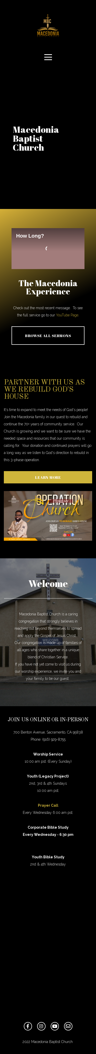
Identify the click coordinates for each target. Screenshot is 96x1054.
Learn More (48, 477)
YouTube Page (67, 315)
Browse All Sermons (48, 335)
